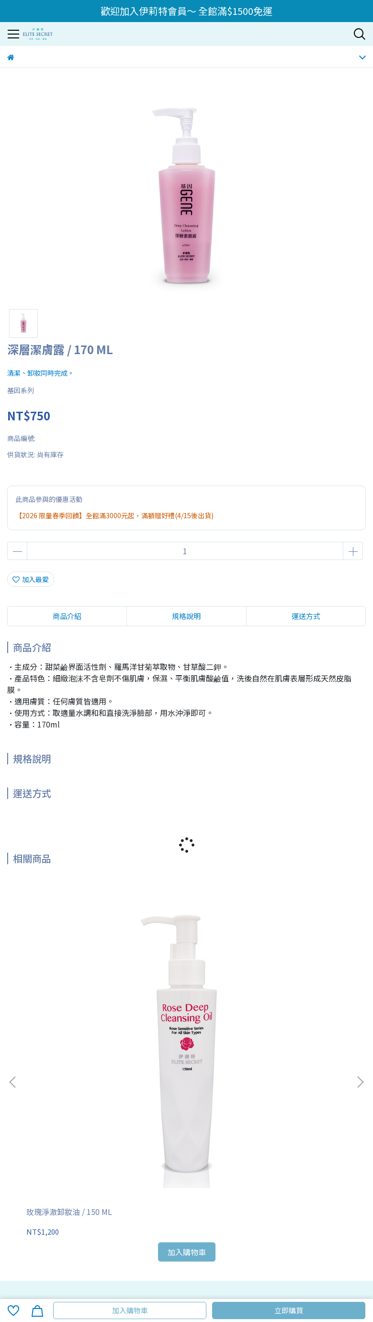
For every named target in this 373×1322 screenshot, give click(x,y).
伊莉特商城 (139, 1133)
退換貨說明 (55, 1094)
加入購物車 (130, 1310)
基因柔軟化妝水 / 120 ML (296, 984)
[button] (360, 968)
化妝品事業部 (65, 1133)
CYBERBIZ (211, 1285)
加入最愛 (30, 579)
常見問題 (90, 1094)
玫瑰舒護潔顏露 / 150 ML (182, 984)
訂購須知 (20, 1094)
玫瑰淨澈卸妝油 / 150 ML (69, 984)
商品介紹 (67, 616)
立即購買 (288, 1310)
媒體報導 (103, 1133)
